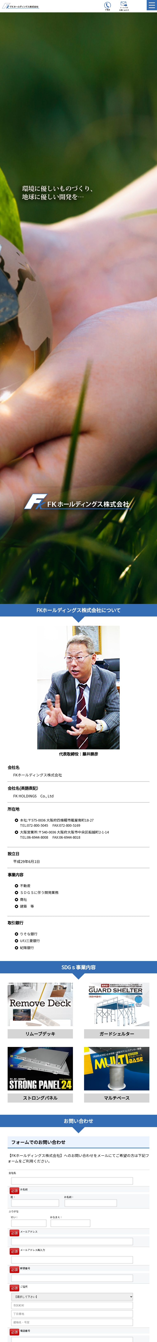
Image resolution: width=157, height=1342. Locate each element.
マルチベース (117, 1098)
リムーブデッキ (40, 1034)
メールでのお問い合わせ (124, 6)
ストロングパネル (40, 1098)
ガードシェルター (117, 1034)
